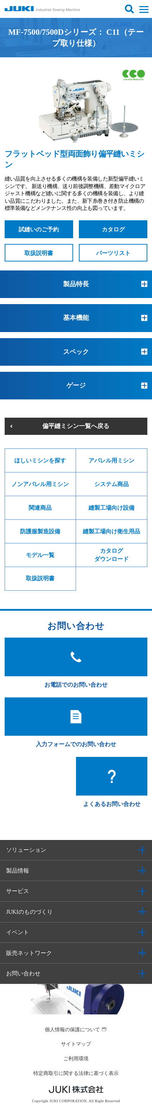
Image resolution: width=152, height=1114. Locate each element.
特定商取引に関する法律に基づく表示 (76, 1073)
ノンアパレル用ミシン (40, 484)
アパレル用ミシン (111, 460)
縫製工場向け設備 (111, 508)
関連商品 (40, 508)
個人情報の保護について (72, 1029)
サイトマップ (76, 1044)
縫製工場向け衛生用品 (111, 531)
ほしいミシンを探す (40, 460)
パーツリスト (113, 253)
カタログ (113, 229)
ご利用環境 (76, 1058)
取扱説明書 (38, 253)
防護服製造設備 (40, 531)
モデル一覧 (40, 555)
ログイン (114, 9)
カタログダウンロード (111, 555)
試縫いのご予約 (39, 229)
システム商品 (111, 484)
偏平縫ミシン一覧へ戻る (75, 426)
